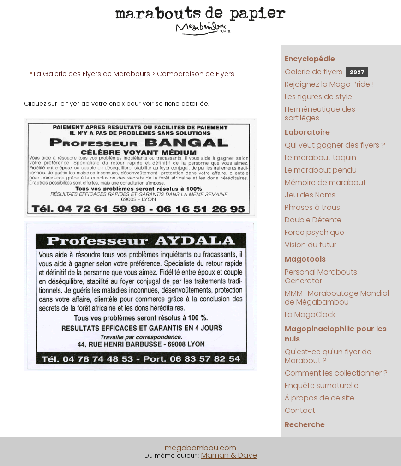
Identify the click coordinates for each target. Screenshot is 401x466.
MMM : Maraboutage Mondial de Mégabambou (337, 297)
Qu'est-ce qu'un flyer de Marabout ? (328, 356)
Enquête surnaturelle (322, 385)
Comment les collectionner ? (336, 373)
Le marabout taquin (320, 157)
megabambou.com (200, 447)
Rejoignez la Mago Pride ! (329, 84)
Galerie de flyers (326, 71)
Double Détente (313, 220)
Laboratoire (307, 132)
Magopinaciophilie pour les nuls (336, 333)
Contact (300, 410)
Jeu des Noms (310, 195)
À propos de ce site (319, 398)
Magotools (305, 259)
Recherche (305, 424)
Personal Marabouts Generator (321, 276)
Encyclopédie (310, 59)
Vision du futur (310, 244)
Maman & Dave (229, 455)
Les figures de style (318, 96)
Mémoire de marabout (325, 182)
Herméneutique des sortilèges (320, 113)
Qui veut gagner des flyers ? (335, 145)
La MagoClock (310, 314)
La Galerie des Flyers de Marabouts (92, 73)
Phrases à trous (312, 207)
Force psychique (314, 232)
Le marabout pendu (321, 170)
